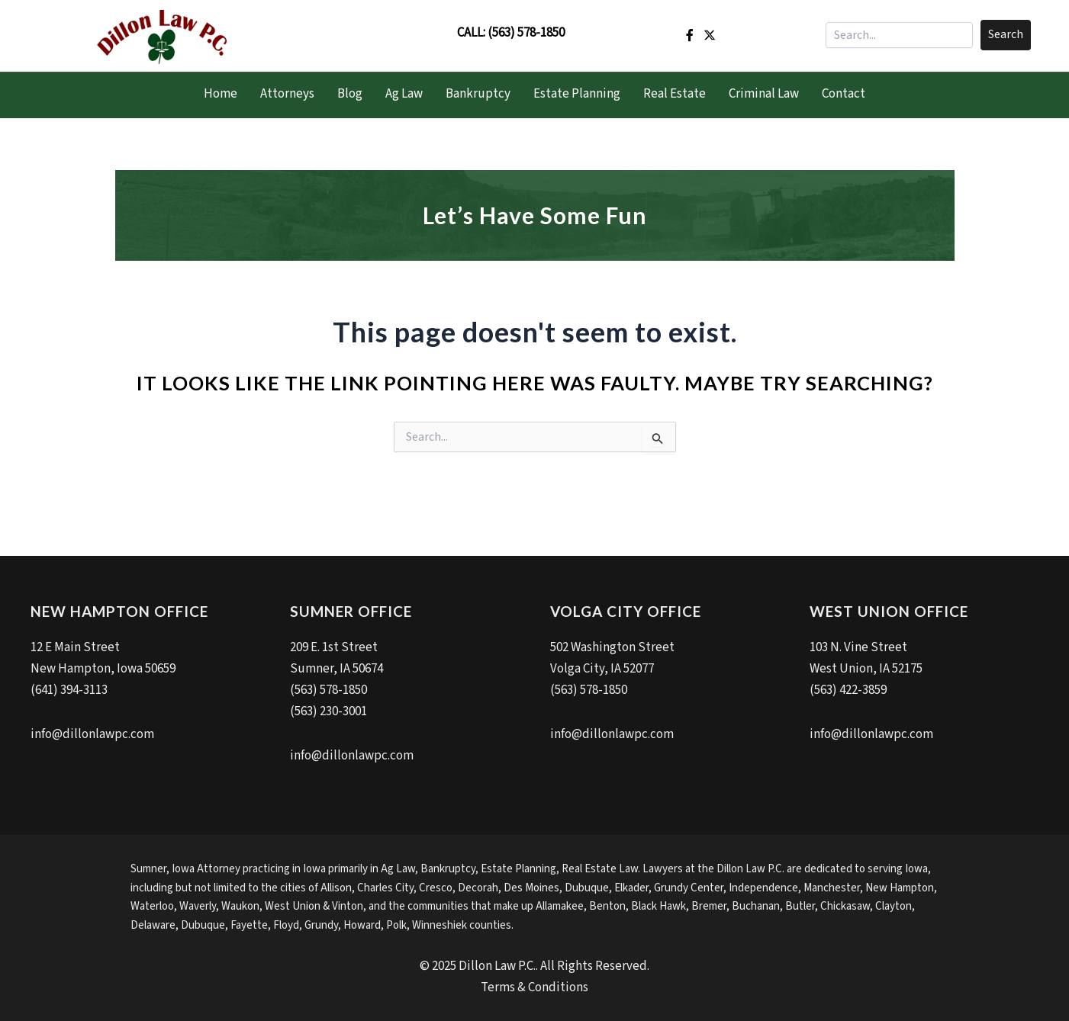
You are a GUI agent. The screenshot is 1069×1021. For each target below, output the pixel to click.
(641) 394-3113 (69, 690)
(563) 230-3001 (328, 711)
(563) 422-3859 (848, 690)
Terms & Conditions (534, 987)
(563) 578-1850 (526, 33)
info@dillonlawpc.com (92, 734)
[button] (1005, 35)
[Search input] (899, 35)
